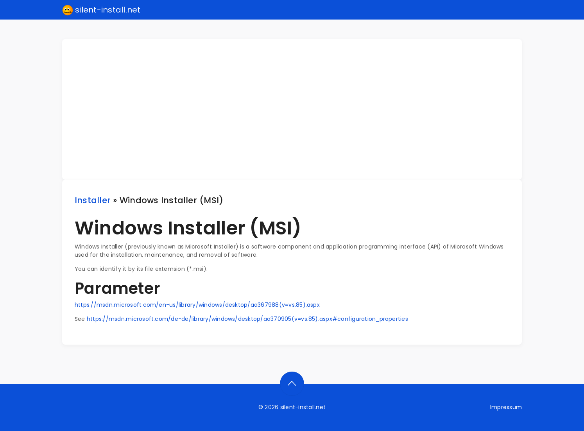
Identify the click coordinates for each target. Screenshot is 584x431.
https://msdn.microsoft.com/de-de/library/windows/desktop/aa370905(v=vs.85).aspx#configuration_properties (247, 319)
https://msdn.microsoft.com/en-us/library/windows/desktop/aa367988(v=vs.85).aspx (197, 305)
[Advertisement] (297, 109)
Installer (93, 200)
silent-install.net (101, 10)
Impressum (506, 407)
